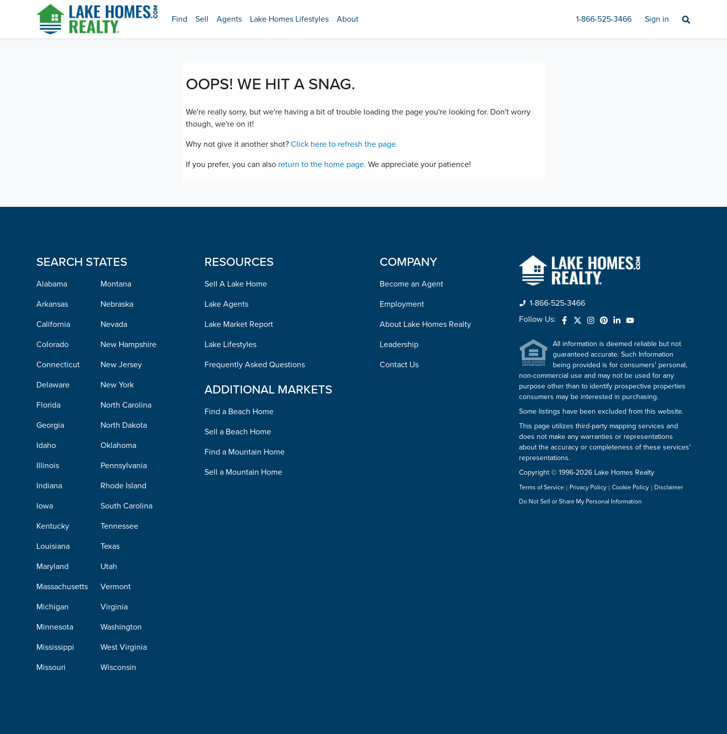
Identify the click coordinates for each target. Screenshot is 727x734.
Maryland (52, 566)
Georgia (50, 425)
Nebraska (116, 304)
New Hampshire (128, 345)
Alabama (51, 284)
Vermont (115, 587)
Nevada (113, 324)
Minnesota (54, 627)
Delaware (53, 385)
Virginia (114, 607)
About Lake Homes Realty (425, 324)
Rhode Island (123, 486)
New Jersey (121, 365)
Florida (48, 405)
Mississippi (55, 647)
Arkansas (52, 304)
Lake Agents (226, 304)
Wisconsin (118, 667)
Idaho (46, 445)
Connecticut (58, 365)
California (53, 324)
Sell (202, 19)
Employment (402, 304)
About (347, 19)
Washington (121, 627)
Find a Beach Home (239, 412)
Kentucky (52, 526)
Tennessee (119, 526)
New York (117, 385)
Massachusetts (62, 587)
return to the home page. (322, 164)
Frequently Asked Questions (254, 365)
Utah (108, 566)
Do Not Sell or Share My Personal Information (580, 501)
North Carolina (125, 405)
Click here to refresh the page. (344, 144)
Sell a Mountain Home (243, 472)
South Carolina (126, 506)
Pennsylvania (123, 466)
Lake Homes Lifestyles (289, 19)
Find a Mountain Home (244, 452)
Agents (229, 19)
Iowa (44, 506)
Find (179, 19)
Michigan (52, 607)
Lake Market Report (238, 324)
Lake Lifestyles (230, 345)
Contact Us (399, 365)
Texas (110, 546)
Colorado (52, 345)
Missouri (51, 667)
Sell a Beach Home (237, 432)
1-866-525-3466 (604, 19)
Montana (115, 284)
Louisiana (53, 546)
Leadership (399, 345)
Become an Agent (411, 284)
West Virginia (123, 647)
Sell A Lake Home (235, 284)
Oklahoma (118, 445)
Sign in (657, 19)
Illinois (47, 466)
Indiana (49, 486)
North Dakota (123, 425)
